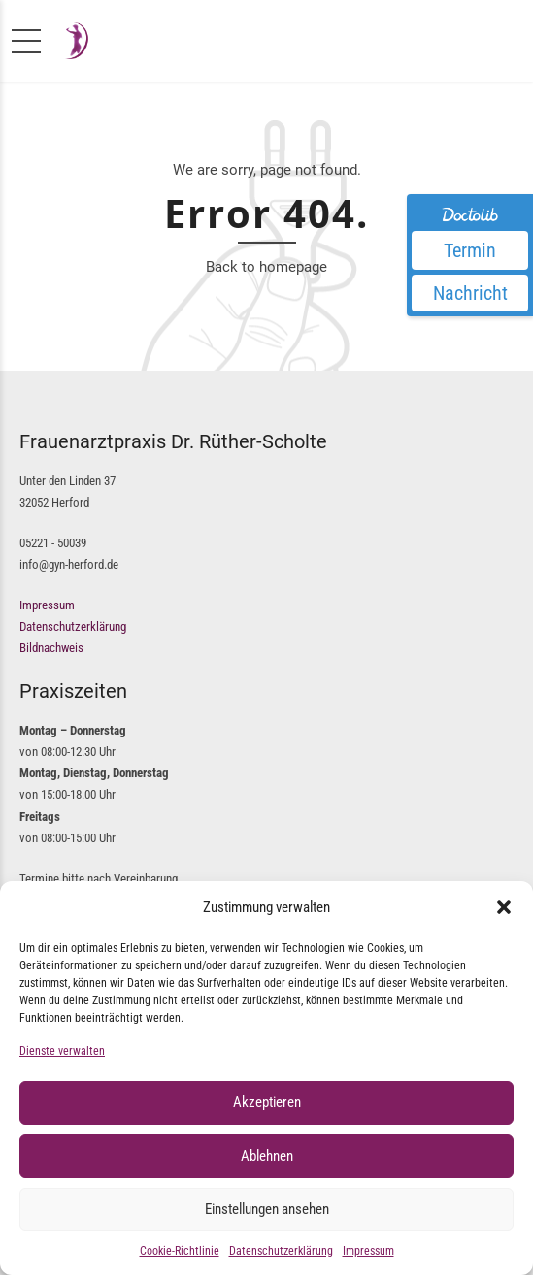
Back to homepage (266, 267)
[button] (504, 907)
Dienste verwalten (62, 1051)
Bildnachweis (51, 647)
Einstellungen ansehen (267, 1209)
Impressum (368, 1251)
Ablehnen (267, 1155)
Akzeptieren (267, 1102)
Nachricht (470, 293)
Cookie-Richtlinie (179, 1251)
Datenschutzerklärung (281, 1251)
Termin (470, 250)
